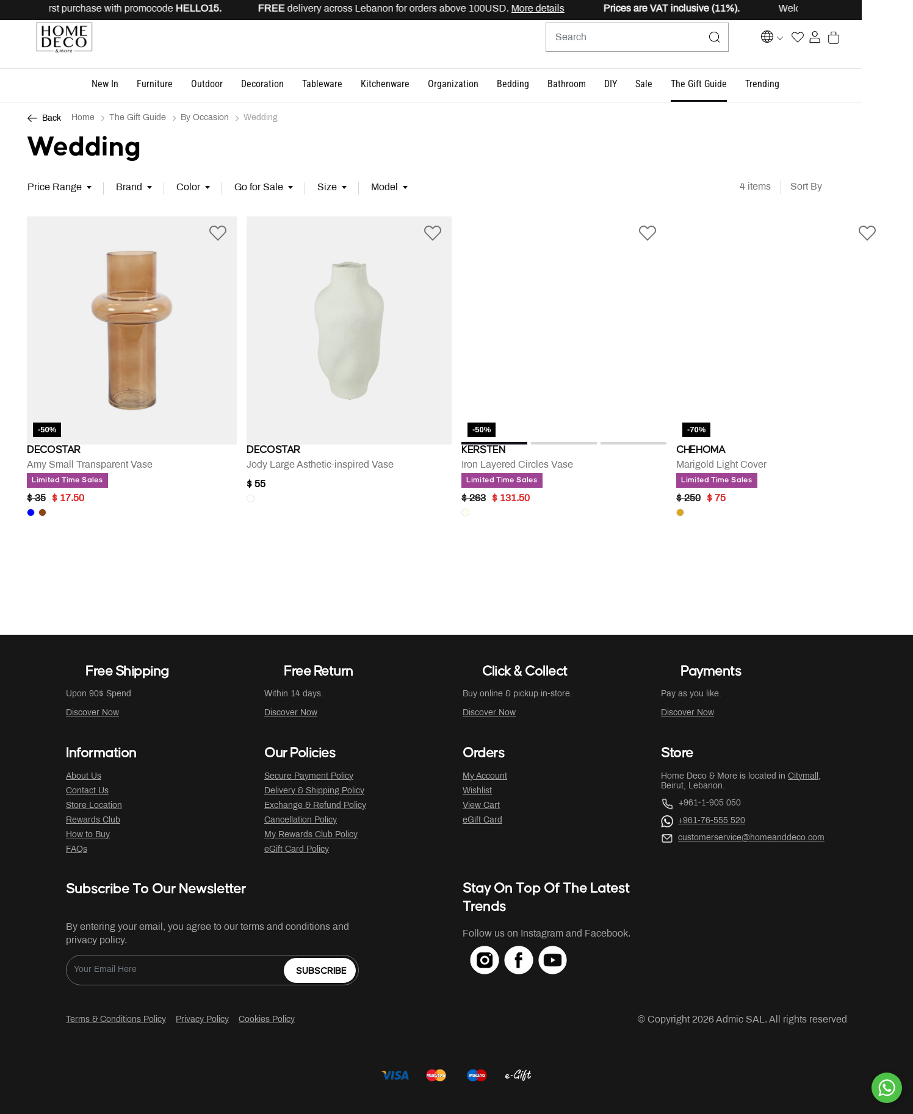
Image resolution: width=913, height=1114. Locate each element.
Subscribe (321, 971)
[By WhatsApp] (887, 1088)
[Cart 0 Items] (880, 44)
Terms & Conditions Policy (116, 1020)
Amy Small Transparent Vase (90, 469)
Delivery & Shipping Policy (314, 791)
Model (384, 188)
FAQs (76, 850)
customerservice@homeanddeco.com (751, 838)
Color (188, 188)
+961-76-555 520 (711, 821)
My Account (485, 776)
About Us (83, 776)
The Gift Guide (137, 119)
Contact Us (87, 791)
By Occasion (205, 119)
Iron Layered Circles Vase (517, 469)
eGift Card (482, 820)
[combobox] (639, 44)
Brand (129, 188)
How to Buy (88, 835)
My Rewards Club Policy (311, 835)
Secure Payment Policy (308, 776)
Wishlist (477, 791)
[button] (130, 85)
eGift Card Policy (296, 850)
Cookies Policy (267, 1020)
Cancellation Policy (300, 820)
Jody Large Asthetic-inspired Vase (320, 469)
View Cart (481, 806)
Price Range (54, 188)
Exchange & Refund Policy (315, 806)
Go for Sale (258, 188)
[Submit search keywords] (717, 44)
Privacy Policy (202, 1020)
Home (83, 119)
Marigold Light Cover (721, 469)
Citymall (803, 776)
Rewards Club (93, 820)
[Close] (865, 10)
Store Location (94, 806)
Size (327, 188)
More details (578, 8)
